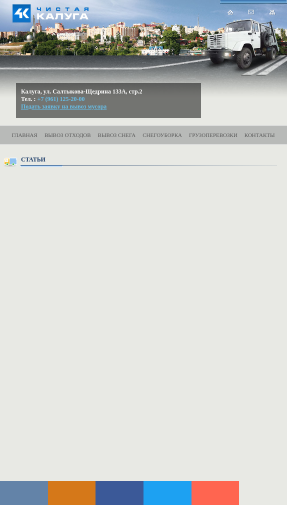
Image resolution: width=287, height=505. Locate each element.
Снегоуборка (162, 135)
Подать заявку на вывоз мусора (63, 106)
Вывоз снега (117, 135)
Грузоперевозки (213, 135)
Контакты (259, 135)
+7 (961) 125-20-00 (61, 99)
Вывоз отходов (67, 135)
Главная (25, 135)
